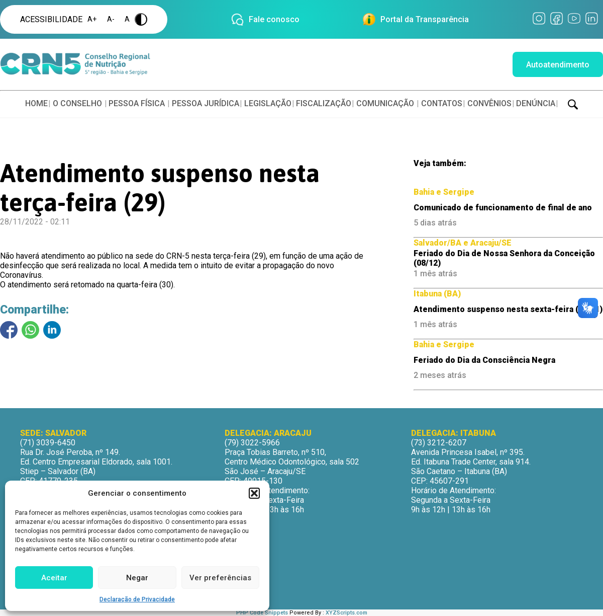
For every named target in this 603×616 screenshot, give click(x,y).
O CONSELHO (77, 103)
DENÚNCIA (535, 103)
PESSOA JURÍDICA (205, 103)
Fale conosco (274, 19)
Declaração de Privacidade (137, 599)
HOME (36, 103)
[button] (254, 493)
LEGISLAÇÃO (267, 103)
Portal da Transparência (424, 19)
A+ (92, 19)
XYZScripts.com (346, 612)
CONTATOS (441, 103)
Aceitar (54, 577)
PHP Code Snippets (262, 612)
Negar (137, 577)
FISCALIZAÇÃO (323, 103)
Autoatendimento (557, 64)
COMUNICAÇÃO (385, 103)
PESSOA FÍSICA (137, 103)
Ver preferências (220, 577)
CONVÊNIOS (489, 103)
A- (111, 19)
